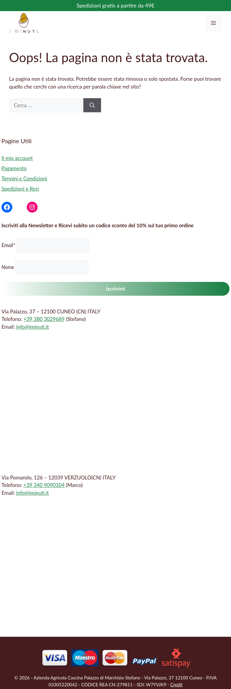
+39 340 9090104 (44, 485)
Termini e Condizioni (24, 178)
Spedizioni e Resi (20, 189)
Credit (176, 684)
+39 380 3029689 (44, 319)
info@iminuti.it (32, 327)
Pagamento (14, 168)
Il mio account (17, 158)
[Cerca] (92, 105)
